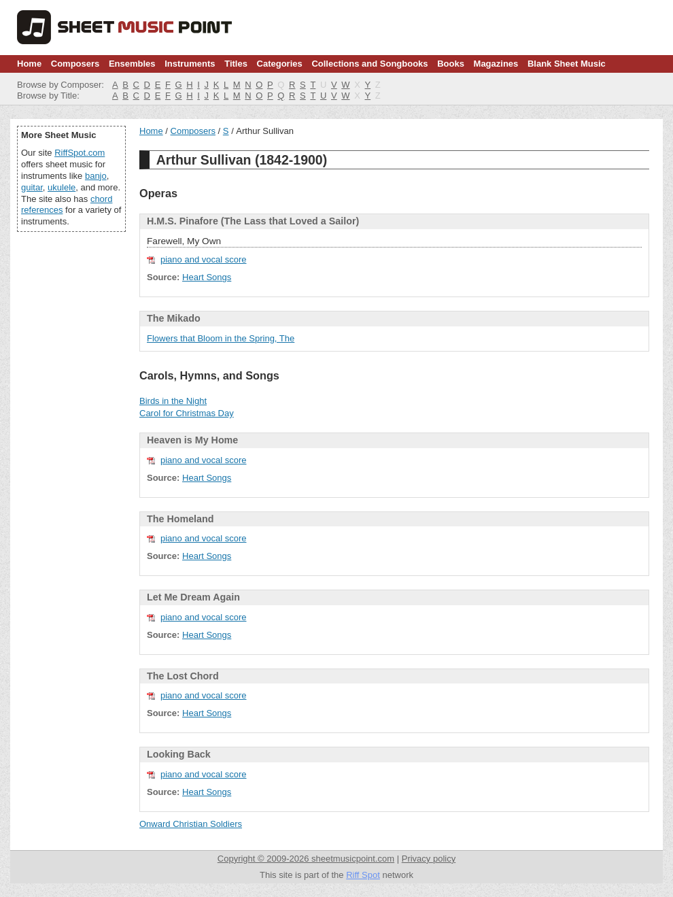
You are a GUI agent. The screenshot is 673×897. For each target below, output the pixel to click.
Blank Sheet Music (567, 63)
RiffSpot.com (79, 153)
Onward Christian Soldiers (190, 824)
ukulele (61, 187)
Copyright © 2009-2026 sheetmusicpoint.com (306, 858)
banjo (96, 176)
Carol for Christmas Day (186, 413)
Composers (75, 63)
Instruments (190, 63)
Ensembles (132, 63)
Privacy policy (428, 858)
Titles (235, 63)
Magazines (496, 63)
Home (29, 63)
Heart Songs (206, 277)
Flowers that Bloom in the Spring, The (220, 338)
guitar (32, 187)
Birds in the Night (173, 401)
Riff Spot (363, 875)
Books (450, 63)
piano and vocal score (203, 259)
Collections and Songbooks (369, 63)
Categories (280, 63)
